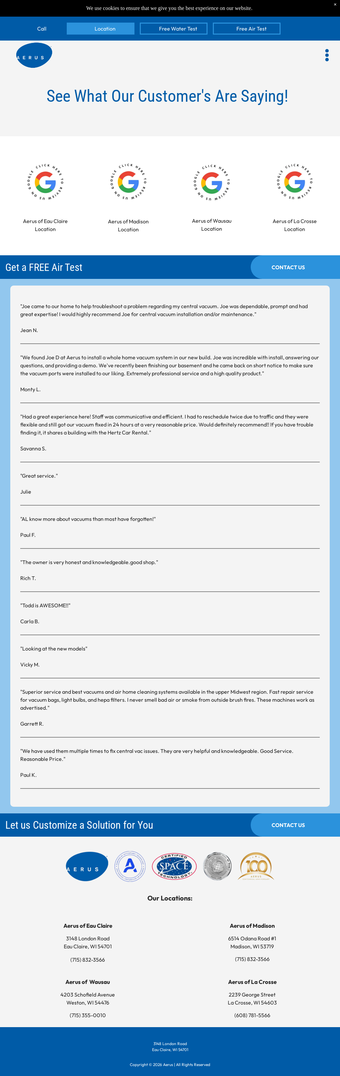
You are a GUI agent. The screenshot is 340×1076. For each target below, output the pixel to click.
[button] (327, 55)
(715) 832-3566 (87, 959)
